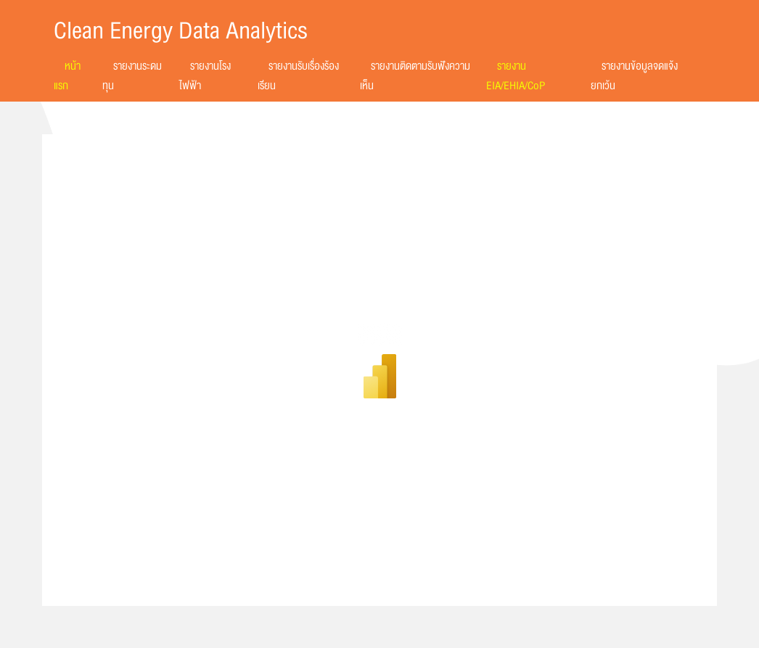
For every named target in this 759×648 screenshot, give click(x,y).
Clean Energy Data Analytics (181, 31)
